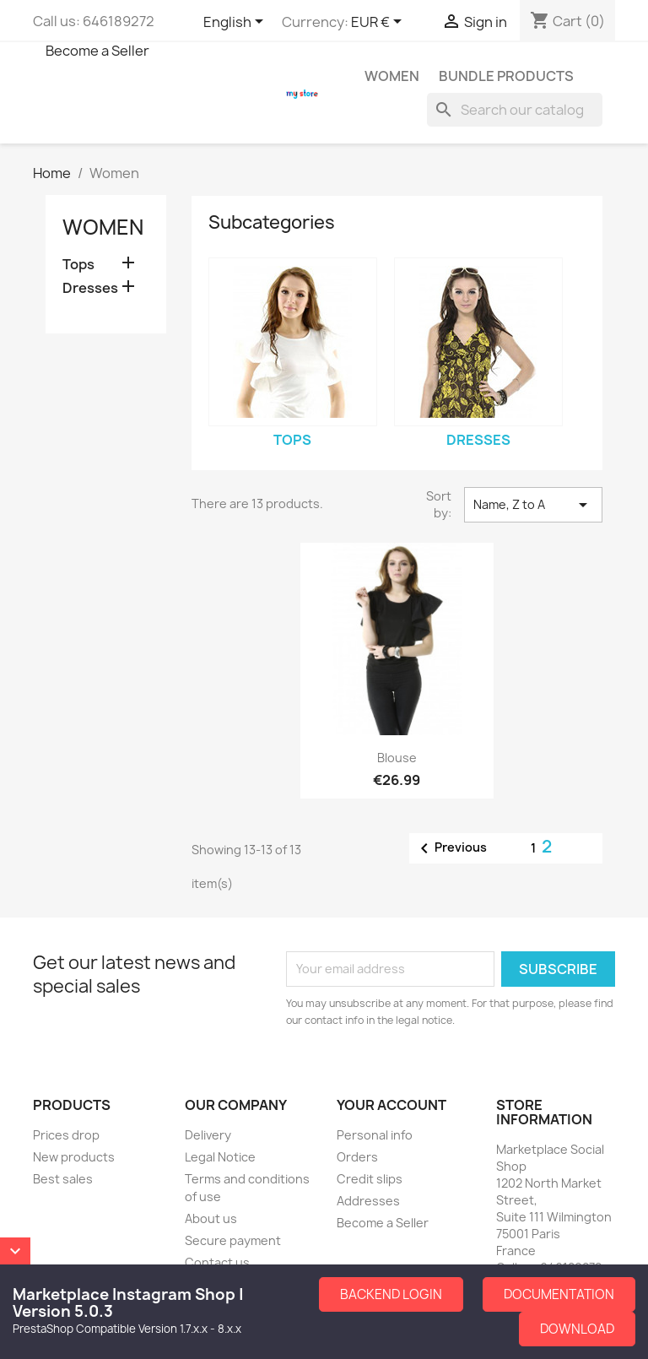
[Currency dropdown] (379, 23)
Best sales (63, 1179)
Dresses (90, 288)
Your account (391, 1105)
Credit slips (369, 1179)
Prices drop (66, 1135)
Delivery (208, 1135)
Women (391, 76)
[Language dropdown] (236, 23)
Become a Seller (97, 50)
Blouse (397, 758)
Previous (450, 848)
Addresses (368, 1201)
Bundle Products (506, 76)
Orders (357, 1157)
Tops (78, 264)
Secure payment (233, 1240)
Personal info (375, 1135)
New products (74, 1157)
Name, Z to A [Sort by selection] (533, 505)
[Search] (514, 110)
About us (211, 1218)
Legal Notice (220, 1157)
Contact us (217, 1262)
